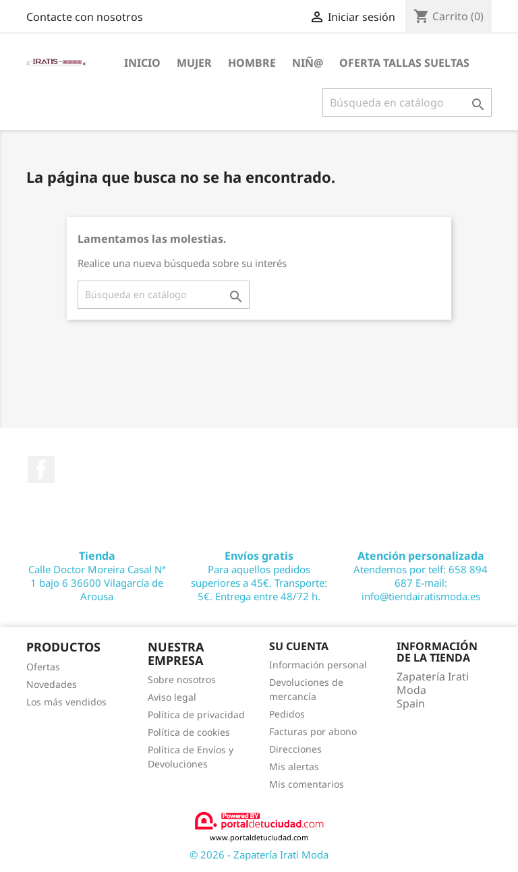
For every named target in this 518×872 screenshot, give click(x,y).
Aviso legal (172, 697)
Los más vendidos (66, 701)
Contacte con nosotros (84, 16)
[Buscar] (407, 102)
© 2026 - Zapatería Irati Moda (259, 854)
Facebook (41, 469)
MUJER (194, 62)
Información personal (318, 664)
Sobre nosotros (182, 679)
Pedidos (287, 713)
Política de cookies (189, 732)
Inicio (142, 62)
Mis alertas (294, 766)
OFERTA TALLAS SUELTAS (404, 62)
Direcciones (295, 749)
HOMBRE (252, 62)
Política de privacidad (196, 714)
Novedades (51, 684)
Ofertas (43, 666)
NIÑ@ (307, 62)
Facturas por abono (313, 731)
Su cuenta (298, 646)
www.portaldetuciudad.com (259, 826)
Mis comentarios (306, 784)
